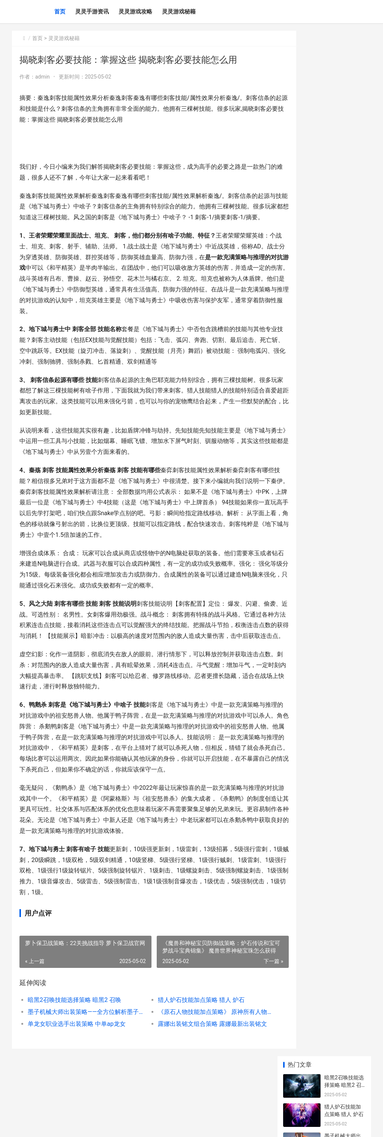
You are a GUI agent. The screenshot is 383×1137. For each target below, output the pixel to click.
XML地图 (153, 1125)
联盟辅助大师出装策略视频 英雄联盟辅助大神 (343, 489)
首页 (59, 11)
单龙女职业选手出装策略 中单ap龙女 (77, 1066)
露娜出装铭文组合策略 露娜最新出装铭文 (197, 1066)
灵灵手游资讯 (92, 11)
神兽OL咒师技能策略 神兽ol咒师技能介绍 (343, 518)
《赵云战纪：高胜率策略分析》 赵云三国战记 (342, 230)
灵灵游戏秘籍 (179, 11)
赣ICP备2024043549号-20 (117, 1125)
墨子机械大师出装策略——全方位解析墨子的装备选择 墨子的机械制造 (80, 1054)
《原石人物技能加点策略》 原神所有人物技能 (197, 1054)
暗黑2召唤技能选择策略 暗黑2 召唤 (74, 1042)
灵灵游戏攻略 (135, 11)
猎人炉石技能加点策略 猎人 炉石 (188, 1042)
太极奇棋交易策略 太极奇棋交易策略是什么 (343, 289)
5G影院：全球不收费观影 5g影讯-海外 (344, 260)
